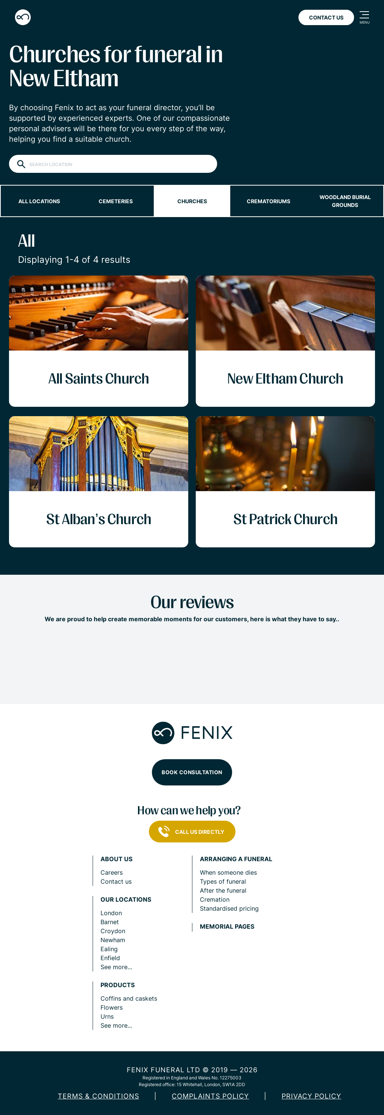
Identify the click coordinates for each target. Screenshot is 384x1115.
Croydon (112, 931)
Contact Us (326, 17)
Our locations (125, 899)
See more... (116, 967)
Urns (107, 1016)
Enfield (110, 958)
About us (116, 859)
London (111, 913)
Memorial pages (227, 926)
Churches (192, 201)
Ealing (109, 949)
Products (117, 985)
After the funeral (223, 890)
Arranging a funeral (236, 859)
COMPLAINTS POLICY (210, 1096)
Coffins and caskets (128, 998)
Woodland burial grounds (345, 201)
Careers (111, 872)
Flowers (111, 1007)
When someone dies (228, 872)
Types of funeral (223, 881)
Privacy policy (311, 1096)
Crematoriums (268, 201)
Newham (112, 940)
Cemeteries (116, 201)
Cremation (215, 899)
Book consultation (192, 772)
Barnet (109, 922)
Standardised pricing (229, 908)
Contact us (116, 881)
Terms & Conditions (98, 1096)
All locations (39, 201)
